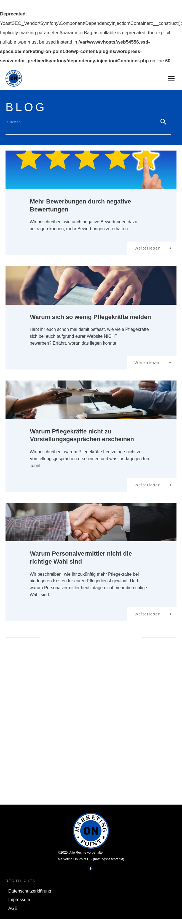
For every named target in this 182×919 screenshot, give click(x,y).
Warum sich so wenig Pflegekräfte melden (90, 317)
